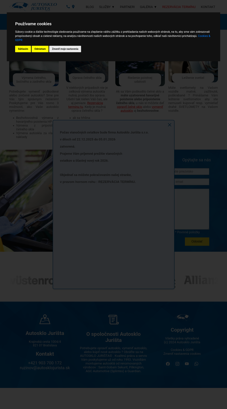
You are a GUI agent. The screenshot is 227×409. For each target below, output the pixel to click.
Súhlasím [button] (23, 49)
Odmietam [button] (40, 49)
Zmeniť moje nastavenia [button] (65, 49)
